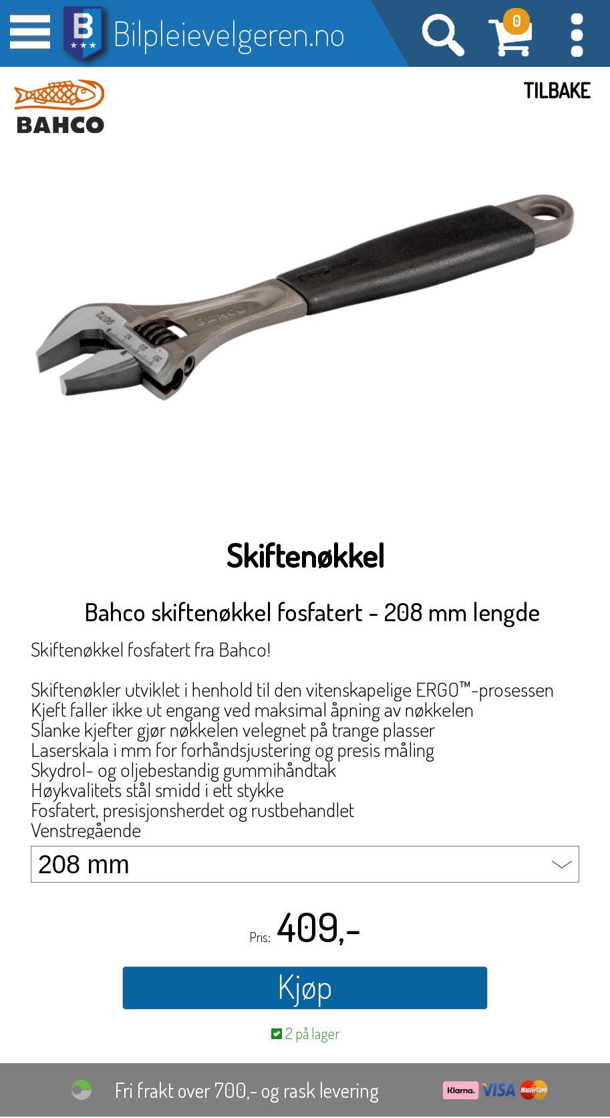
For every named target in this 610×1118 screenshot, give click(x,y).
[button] (576, 33)
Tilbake (556, 90)
